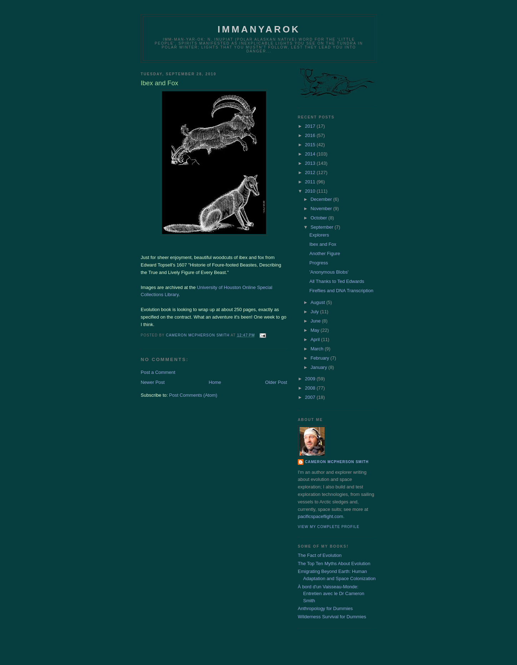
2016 (311, 135)
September (323, 227)
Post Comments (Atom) (193, 395)
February (321, 358)
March (318, 348)
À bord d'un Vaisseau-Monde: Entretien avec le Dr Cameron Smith (331, 593)
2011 (311, 181)
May (316, 330)
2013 (311, 163)
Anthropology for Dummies (325, 608)
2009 (311, 378)
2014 (311, 154)
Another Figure (324, 253)
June (316, 321)
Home (215, 382)
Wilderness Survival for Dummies (332, 616)
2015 (311, 144)
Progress (318, 262)
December (322, 199)
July (315, 311)
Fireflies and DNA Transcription (341, 290)
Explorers (319, 235)
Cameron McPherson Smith (337, 462)
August (318, 302)
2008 (311, 388)
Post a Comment (158, 372)
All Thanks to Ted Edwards (336, 281)
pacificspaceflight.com (320, 516)
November (322, 208)
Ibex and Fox (322, 244)
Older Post (276, 382)
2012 (311, 172)
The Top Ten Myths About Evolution (334, 563)
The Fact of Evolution (320, 555)
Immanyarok (258, 29)
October (319, 217)
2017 (311, 126)
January (319, 367)
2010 (311, 191)
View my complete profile (329, 527)
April (316, 339)
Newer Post (153, 382)
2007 (311, 397)
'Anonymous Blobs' (328, 272)
